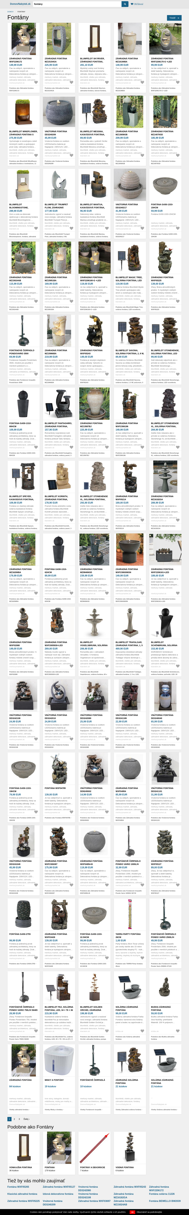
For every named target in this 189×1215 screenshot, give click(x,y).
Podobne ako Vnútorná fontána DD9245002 (92, 819)
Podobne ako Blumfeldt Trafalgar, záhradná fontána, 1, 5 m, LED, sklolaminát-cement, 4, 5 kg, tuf (128, 674)
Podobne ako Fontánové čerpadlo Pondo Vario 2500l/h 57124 (164, 965)
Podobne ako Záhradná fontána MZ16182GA (163, 527)
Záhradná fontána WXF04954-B (91, 862)
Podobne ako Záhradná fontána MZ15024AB (21, 308)
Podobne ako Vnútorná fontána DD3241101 (163, 819)
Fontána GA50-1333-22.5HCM (91, 935)
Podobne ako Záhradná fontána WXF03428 (57, 965)
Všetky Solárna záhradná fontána (164, 1109)
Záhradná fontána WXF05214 (127, 498)
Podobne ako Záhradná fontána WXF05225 (163, 308)
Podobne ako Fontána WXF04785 (57, 818)
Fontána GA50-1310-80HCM (20, 425)
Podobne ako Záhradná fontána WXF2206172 (21, 89)
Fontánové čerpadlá (92, 1080)
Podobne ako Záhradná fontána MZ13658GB (128, 162)
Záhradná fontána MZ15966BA (56, 352)
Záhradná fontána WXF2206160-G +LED (91, 279)
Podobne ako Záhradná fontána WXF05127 (163, 892)
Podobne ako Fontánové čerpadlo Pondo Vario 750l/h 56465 (22, 1038)
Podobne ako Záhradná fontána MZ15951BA (57, 308)
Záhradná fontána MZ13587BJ (91, 425)
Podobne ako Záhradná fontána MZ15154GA (57, 89)
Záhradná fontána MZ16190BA (127, 60)
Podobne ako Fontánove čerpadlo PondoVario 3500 (22, 381)
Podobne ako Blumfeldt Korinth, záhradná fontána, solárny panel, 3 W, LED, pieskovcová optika (58, 528)
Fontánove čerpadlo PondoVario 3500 (21, 352)
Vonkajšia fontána (20, 1167)
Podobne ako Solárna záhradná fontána (128, 1038)
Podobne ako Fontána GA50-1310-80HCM (22, 454)
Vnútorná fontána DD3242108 (20, 716)
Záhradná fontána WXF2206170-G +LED (162, 60)
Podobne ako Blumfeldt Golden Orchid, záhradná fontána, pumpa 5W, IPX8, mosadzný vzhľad (93, 1039)
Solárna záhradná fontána (127, 1008)
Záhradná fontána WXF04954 (127, 789)
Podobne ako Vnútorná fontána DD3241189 (128, 746)
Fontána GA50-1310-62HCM (56, 570)
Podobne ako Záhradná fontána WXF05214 (128, 527)
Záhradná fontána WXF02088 (20, 644)
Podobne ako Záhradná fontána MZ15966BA (57, 381)
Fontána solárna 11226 (162, 1194)
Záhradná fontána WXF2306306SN (127, 570)
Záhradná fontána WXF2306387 (56, 862)
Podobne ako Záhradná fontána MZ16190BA (128, 89)
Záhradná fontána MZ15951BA (56, 279)
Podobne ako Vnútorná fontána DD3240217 (128, 235)
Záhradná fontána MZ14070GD (162, 133)
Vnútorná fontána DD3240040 (162, 716)
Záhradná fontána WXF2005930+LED (56, 644)
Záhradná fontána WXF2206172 (20, 60)
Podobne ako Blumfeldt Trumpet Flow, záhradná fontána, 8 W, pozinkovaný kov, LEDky (57, 236)
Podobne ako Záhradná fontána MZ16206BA (21, 600)
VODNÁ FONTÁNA (125, 1167)
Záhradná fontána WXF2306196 (127, 425)
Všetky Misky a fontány (54, 1109)
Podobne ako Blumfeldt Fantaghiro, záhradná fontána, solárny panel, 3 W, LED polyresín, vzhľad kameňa (58, 455)
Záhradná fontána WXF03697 (94, 1201)
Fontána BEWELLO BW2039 (165, 1201)
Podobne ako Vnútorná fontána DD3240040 (163, 746)
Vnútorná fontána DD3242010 (56, 716)
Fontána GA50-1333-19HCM (20, 789)
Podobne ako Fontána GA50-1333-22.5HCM (93, 965)
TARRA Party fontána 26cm (128, 935)
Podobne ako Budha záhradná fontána (162, 1038)
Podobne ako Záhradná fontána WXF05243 (92, 381)
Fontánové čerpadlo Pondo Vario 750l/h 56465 (23, 1008)
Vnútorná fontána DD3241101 (162, 789)
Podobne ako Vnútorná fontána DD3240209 (57, 162)
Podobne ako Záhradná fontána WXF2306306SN (128, 600)
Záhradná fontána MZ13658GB (127, 133)
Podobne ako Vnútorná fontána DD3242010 (57, 746)
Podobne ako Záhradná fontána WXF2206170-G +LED (163, 89)
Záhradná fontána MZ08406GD (91, 570)
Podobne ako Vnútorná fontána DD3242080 (92, 746)
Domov (10, 12)
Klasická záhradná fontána (22, 1194)
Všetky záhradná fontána (18, 1109)
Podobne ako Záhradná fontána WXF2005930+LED (57, 673)
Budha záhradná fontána (161, 1008)
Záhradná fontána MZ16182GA (162, 498)
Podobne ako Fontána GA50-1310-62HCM (58, 600)
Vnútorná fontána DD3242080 (91, 716)
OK (132, 1212)
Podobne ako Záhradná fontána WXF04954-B (92, 892)
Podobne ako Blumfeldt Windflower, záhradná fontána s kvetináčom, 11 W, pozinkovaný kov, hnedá (23, 163)
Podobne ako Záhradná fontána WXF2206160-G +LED (92, 308)
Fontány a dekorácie (92, 1167)
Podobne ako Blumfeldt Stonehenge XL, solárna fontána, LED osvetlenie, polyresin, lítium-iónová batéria (165, 455)
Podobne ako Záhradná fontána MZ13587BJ (92, 454)
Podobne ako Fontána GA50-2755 (22, 964)
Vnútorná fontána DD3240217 (127, 206)
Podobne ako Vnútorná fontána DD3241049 (21, 892)
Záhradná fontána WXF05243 (91, 352)
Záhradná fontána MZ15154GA (56, 60)
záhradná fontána (20, 1080)
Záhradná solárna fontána (127, 1081)
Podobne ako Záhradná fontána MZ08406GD (92, 600)
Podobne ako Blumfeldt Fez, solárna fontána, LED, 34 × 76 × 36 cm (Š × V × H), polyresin (59, 1039)
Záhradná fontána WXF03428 (56, 935)
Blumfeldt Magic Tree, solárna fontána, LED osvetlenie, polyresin (129, 280)
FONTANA (50, 1167)
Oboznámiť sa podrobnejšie (149, 1212)
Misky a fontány (54, 1080)
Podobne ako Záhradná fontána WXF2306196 (128, 454)
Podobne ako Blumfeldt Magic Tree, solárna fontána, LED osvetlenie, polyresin (129, 309)
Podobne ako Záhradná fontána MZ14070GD (163, 162)
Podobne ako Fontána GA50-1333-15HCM (164, 235)
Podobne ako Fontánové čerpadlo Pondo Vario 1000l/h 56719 (129, 892)
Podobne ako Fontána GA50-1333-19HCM (22, 819)
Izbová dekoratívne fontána (58, 1194)
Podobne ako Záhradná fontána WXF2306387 (57, 892)
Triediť (173, 18)
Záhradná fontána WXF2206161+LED (162, 570)
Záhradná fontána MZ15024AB (20, 279)
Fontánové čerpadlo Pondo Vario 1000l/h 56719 (128, 864)
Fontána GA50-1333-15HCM (162, 206)
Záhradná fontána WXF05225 (162, 279)
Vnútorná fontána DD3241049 (20, 862)
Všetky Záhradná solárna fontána (128, 1109)
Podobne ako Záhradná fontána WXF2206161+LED (163, 600)
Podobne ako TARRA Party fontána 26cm (129, 965)
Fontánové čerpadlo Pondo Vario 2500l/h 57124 (163, 937)
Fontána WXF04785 (55, 788)
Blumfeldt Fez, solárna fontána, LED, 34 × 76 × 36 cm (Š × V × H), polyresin (59, 1010)
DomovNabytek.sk (20, 4)
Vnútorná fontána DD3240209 (56, 133)
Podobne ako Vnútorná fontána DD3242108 (21, 746)
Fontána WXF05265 (18, 1187)
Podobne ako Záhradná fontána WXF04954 (128, 819)
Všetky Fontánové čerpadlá (90, 1109)
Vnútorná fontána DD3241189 (127, 716)
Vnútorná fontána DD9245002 (91, 789)
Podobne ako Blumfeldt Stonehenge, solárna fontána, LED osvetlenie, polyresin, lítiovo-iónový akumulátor (165, 382)
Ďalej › (27, 1119)
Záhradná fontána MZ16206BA (20, 570)
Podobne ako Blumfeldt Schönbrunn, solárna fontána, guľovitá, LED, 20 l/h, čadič (165, 674)
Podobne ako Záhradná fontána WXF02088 (21, 673)
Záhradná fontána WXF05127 (162, 862)
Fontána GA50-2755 (20, 934)
